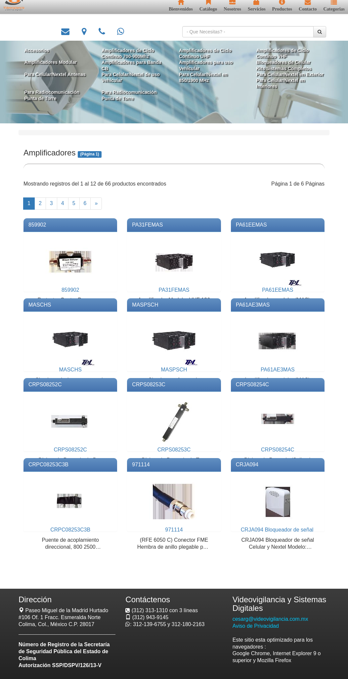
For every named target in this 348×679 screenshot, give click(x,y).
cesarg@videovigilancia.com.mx (270, 619)
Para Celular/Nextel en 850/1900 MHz (202, 77)
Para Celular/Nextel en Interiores (276, 83)
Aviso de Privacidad (256, 626)
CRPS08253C (148, 384)
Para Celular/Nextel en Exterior (285, 74)
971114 (141, 464)
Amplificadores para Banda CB (133, 66)
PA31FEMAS (147, 225)
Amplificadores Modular (55, 63)
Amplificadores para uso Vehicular (204, 66)
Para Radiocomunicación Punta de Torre (56, 94)
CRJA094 (247, 464)
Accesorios (42, 51)
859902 (37, 225)
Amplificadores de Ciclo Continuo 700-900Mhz (130, 54)
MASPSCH (145, 305)
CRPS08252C (45, 384)
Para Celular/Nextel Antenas (59, 74)
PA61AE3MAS (253, 305)
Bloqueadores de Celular (279, 63)
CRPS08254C (252, 384)
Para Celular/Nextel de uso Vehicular (132, 77)
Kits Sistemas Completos (279, 68)
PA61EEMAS (251, 225)
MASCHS (39, 305)
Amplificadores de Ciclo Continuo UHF (204, 54)
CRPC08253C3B (48, 464)
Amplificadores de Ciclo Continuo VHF (278, 54)
